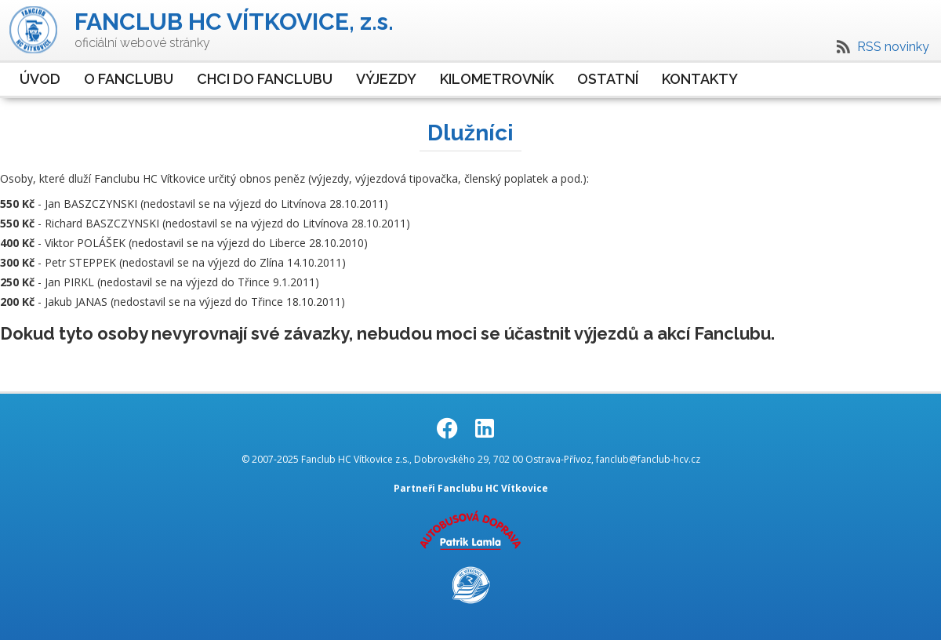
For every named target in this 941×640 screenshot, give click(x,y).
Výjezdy (386, 79)
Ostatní (607, 79)
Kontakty (700, 79)
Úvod (40, 79)
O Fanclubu (128, 79)
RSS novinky (893, 46)
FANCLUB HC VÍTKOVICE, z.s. (234, 21)
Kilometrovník (497, 79)
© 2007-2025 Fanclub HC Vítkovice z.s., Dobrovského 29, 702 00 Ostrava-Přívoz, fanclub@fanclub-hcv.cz (471, 459)
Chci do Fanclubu (264, 79)
